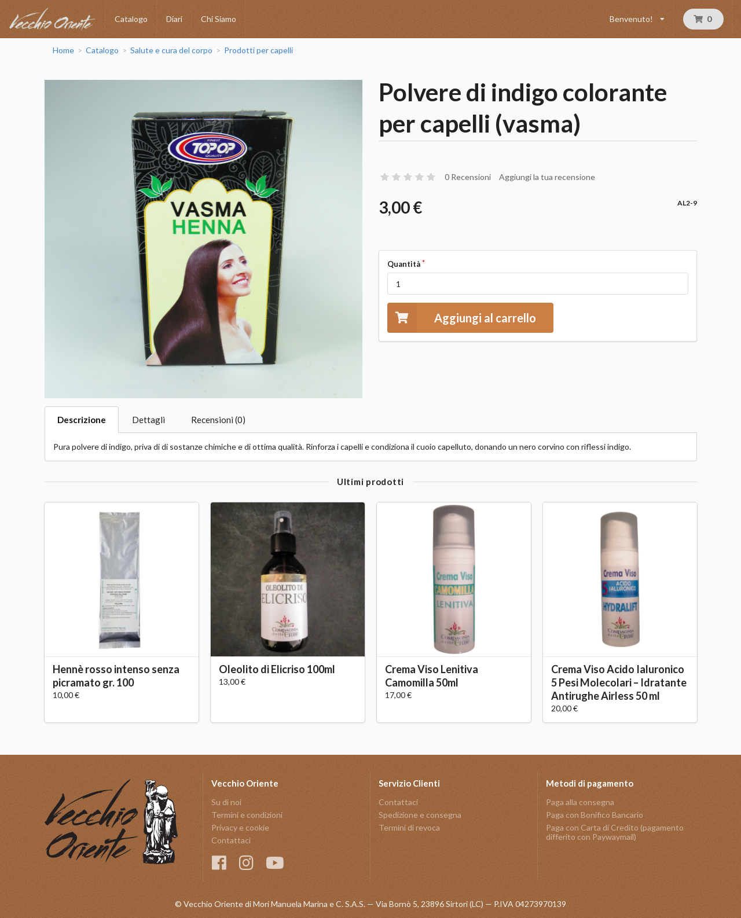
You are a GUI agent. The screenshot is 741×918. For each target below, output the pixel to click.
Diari (174, 19)
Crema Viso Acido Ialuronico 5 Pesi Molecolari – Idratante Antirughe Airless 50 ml (619, 682)
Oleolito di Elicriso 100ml (277, 669)
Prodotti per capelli (258, 50)
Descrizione (81, 419)
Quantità (403, 264)
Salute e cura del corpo (171, 50)
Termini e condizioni (247, 815)
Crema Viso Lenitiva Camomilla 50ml (431, 676)
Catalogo (131, 19)
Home (63, 50)
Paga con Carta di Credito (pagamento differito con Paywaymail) (615, 832)
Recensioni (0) (218, 419)
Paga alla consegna (580, 802)
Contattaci (231, 840)
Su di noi (226, 802)
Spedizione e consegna (420, 815)
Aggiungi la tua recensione (547, 177)
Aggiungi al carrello (461, 317)
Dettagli (148, 419)
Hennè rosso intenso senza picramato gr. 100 (116, 676)
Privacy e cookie (240, 827)
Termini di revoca (409, 827)
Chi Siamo (218, 19)
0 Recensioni (468, 177)
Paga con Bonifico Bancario (594, 815)
